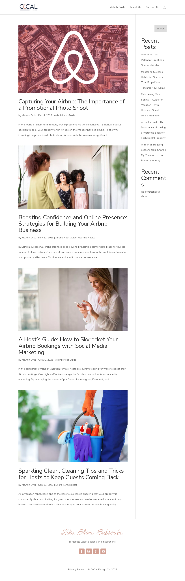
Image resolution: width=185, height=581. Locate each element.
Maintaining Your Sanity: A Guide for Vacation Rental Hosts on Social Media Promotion (152, 105)
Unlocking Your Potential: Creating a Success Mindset (153, 60)
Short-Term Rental (66, 485)
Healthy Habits (86, 237)
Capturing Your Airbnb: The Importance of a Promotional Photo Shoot (71, 105)
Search (160, 28)
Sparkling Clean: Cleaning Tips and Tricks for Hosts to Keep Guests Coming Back (71, 474)
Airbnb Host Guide (64, 115)
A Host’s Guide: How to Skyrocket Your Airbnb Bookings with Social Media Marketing (68, 346)
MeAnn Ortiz (29, 115)
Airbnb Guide (117, 7)
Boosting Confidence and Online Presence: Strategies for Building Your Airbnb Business (72, 224)
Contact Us (152, 7)
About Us (135, 7)
